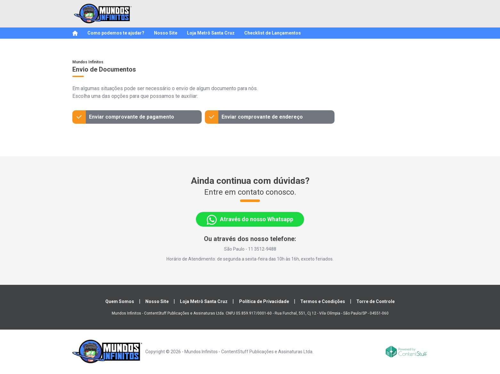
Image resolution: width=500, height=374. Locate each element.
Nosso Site (165, 32)
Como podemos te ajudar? (115, 32)
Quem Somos (119, 301)
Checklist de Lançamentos (272, 32)
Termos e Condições (322, 301)
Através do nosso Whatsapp (250, 219)
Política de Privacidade (264, 301)
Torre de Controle (375, 301)
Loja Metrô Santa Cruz (211, 32)
